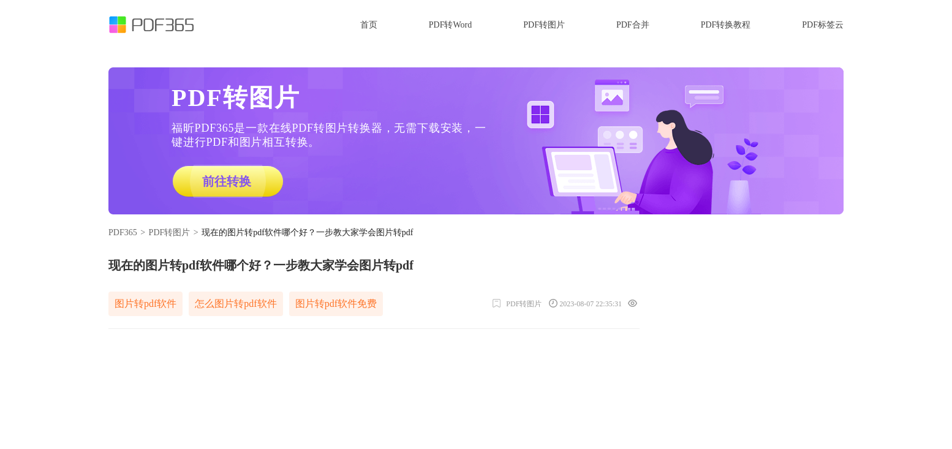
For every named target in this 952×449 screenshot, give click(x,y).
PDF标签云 (823, 24)
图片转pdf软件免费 (336, 303)
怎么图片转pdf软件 (235, 303)
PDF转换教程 (726, 24)
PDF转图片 (544, 24)
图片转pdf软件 (145, 303)
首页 (368, 24)
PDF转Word (450, 24)
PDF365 (122, 232)
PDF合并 (632, 24)
